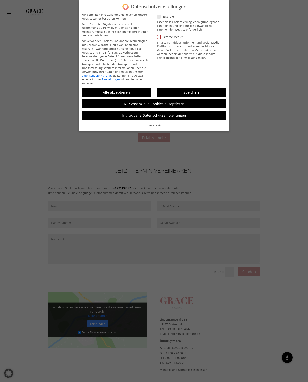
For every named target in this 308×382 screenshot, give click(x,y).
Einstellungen (111, 77)
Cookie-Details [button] (154, 123)
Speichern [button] (191, 90)
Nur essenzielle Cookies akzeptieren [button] (154, 102)
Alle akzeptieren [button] (116, 90)
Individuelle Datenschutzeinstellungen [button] (154, 113)
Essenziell (168, 15)
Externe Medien (172, 35)
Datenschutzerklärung (96, 74)
